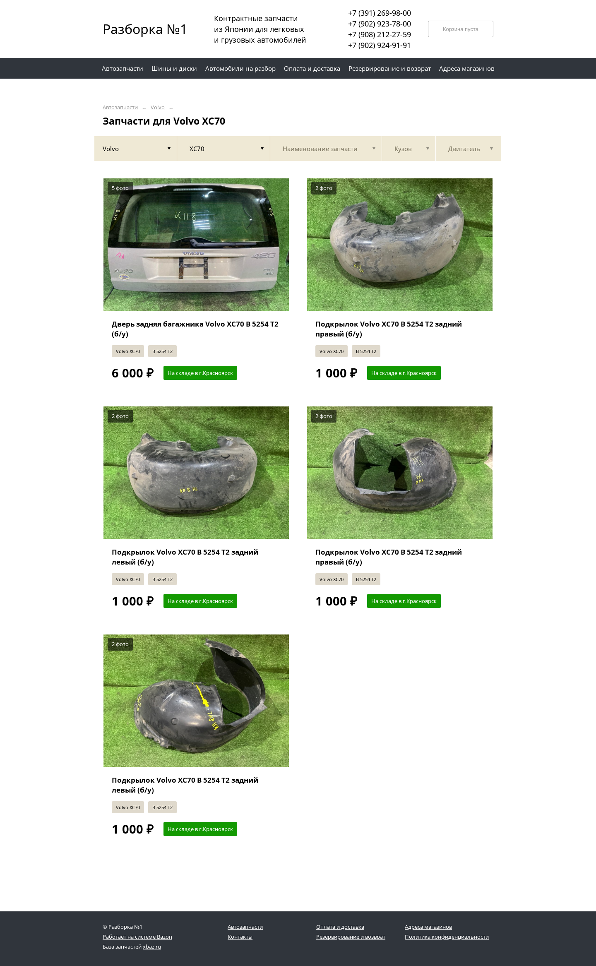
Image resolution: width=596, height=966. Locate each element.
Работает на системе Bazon (137, 936)
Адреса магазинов (428, 926)
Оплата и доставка (340, 926)
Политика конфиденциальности (447, 936)
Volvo (158, 107)
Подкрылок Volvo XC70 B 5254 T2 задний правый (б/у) (388, 329)
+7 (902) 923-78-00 (379, 24)
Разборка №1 (140, 29)
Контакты (240, 936)
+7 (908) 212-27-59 (379, 34)
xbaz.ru (152, 946)
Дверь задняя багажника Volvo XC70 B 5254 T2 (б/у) (195, 329)
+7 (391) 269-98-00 (379, 13)
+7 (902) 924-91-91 (379, 45)
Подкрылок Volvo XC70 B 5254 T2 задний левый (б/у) (185, 557)
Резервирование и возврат (350, 936)
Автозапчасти (120, 107)
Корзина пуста (460, 29)
